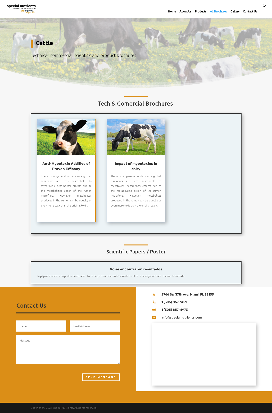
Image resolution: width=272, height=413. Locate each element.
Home (172, 11)
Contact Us (250, 11)
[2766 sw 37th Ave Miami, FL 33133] (204, 354)
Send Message (101, 377)
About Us (185, 11)
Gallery (234, 11)
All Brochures (218, 11)
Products (200, 11)
